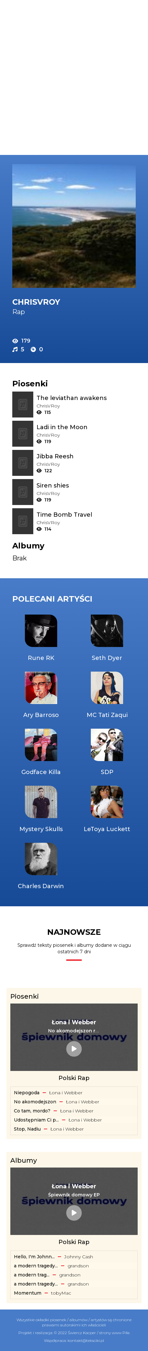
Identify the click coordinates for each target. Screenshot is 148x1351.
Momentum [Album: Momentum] (27, 1293)
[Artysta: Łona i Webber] (74, 1022)
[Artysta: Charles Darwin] (40, 867)
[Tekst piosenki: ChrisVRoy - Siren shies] (86, 485)
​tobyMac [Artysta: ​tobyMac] (61, 1293)
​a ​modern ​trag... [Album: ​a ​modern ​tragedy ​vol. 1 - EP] (31, 1275)
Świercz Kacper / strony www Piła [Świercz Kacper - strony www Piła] (99, 1332)
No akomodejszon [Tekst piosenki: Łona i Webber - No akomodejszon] (35, 1102)
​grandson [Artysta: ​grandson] (78, 1266)
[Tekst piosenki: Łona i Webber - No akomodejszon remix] (74, 1031)
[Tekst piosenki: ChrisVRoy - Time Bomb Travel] (86, 514)
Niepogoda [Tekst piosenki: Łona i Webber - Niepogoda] (26, 1093)
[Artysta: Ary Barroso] (40, 696)
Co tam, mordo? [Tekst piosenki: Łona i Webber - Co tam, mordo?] (32, 1111)
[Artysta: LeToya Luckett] (107, 810)
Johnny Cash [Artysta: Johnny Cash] (78, 1257)
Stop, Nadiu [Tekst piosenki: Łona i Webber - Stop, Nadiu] (27, 1129)
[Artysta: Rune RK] (40, 639)
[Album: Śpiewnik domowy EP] (74, 1195)
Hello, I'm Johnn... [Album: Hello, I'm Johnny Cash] (34, 1257)
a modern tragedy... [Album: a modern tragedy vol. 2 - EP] (36, 1284)
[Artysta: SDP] (107, 753)
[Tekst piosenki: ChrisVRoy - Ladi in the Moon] (86, 427)
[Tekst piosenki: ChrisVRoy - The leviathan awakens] (86, 398)
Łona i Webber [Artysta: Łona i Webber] (65, 1093)
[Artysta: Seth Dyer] (107, 639)
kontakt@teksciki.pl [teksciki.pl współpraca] (86, 1340)
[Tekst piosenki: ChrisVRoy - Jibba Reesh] (86, 456)
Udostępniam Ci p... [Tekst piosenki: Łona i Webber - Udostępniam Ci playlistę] (36, 1120)
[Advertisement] (74, 77)
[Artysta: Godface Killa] (40, 753)
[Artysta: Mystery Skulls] (40, 810)
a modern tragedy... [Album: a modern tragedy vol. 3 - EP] (36, 1266)
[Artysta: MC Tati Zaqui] (107, 696)
